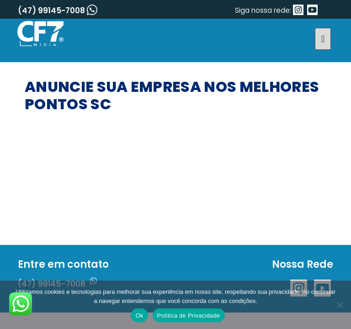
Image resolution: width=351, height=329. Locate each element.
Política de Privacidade (188, 315)
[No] (339, 304)
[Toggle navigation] (323, 39)
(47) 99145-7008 (57, 10)
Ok (139, 315)
